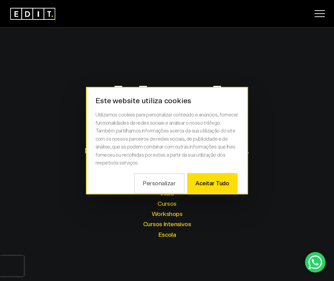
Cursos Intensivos (167, 224)
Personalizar (159, 183)
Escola (167, 235)
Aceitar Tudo (212, 183)
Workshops (167, 214)
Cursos (167, 204)
